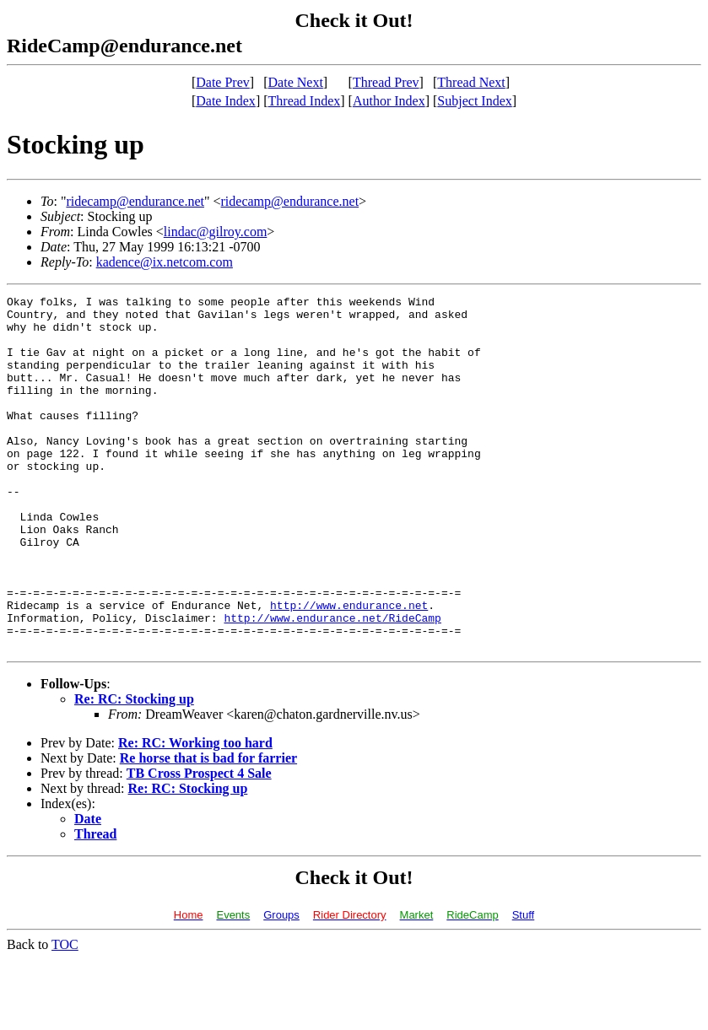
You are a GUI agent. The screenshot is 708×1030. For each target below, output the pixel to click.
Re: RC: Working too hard (195, 813)
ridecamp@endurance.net (135, 201)
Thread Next (471, 82)
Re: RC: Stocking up (134, 770)
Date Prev (223, 82)
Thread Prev (386, 82)
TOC (64, 1015)
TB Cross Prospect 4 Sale (199, 844)
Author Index (389, 101)
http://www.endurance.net (349, 668)
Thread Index (304, 101)
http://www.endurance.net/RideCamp (332, 683)
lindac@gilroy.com (216, 231)
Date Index (226, 101)
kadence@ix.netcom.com (164, 262)
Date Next (295, 82)
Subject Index (474, 101)
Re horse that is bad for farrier (208, 829)
